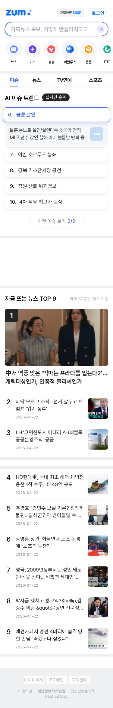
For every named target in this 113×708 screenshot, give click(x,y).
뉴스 (36, 80)
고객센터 (79, 679)
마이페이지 (33, 679)
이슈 (14, 80)
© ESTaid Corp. (56, 696)
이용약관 (25, 691)
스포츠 (95, 80)
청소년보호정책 (83, 691)
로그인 (98, 13)
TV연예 (64, 80)
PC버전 (56, 679)
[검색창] (48, 29)
